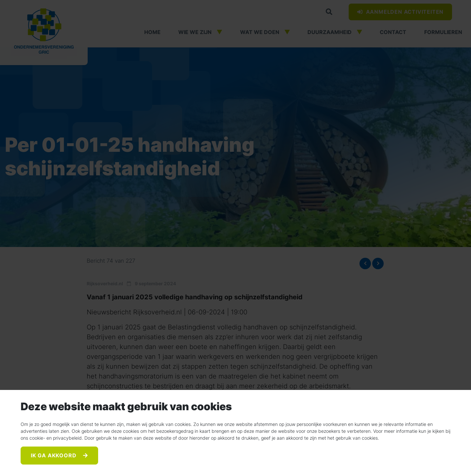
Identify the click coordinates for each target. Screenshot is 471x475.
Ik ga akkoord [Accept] (54, 455)
